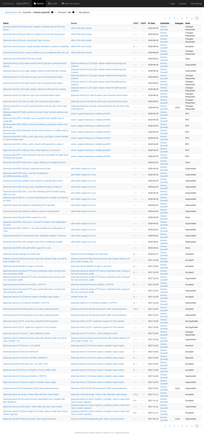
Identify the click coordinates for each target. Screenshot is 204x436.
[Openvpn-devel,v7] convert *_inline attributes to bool (26, 333)
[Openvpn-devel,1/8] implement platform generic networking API (31, 211)
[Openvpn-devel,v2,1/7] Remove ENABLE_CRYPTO (26, 303)
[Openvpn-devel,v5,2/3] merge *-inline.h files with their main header (32, 406)
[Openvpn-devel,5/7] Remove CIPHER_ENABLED (25, 358)
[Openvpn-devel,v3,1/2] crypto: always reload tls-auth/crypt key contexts (34, 71)
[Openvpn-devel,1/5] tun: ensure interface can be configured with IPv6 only (36, 52)
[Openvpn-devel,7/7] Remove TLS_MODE (21, 345)
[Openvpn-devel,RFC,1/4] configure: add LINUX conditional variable (33, 242)
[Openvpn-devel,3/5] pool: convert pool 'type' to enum (26, 40)
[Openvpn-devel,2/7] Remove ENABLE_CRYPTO (25, 376)
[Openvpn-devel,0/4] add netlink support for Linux (24, 217)
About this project (71, 3)
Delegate (179, 23)
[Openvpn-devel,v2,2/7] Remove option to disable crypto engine (31, 297)
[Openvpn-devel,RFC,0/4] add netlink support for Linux (27, 248)
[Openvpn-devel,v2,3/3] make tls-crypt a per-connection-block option (33, 77)
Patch (5, 23)
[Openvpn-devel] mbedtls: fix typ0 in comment (23, 266)
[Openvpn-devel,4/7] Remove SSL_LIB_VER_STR (25, 364)
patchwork (79, 433)
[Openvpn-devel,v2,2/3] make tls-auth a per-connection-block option (33, 83)
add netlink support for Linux (83, 168)
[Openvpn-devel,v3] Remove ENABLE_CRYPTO (24, 284)
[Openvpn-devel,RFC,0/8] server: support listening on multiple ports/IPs (34, 162)
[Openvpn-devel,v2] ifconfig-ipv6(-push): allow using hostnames (31, 388)
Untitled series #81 (79, 297)
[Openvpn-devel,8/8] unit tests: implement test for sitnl (26, 168)
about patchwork (122, 433)
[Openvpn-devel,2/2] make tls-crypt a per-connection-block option (31, 95)
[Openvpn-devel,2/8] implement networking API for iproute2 (29, 205)
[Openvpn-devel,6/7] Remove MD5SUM (20, 352)
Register (183, 3)
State (187, 23)
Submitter (164, 23)
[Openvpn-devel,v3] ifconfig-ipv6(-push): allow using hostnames (31, 315)
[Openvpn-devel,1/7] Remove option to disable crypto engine (97, 345)
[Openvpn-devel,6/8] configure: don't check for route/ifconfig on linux (33, 181)
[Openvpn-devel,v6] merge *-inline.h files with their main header (31, 394)
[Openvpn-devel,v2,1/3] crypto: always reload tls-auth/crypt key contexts (34, 89)
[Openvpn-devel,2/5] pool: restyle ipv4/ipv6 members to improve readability (36, 46)
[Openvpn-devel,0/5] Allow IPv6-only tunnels (22, 58)
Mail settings (196, 3)
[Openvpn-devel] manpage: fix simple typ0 (21, 254)
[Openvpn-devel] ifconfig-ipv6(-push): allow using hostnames (29, 419)
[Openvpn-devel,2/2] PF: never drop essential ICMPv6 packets (30, 321)
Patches (39, 3)
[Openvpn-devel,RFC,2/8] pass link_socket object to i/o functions (31, 150)
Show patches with (13, 12)
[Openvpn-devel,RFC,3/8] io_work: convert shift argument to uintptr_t (33, 144)
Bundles (53, 3)
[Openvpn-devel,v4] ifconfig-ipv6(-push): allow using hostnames (31, 309)
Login (172, 3)
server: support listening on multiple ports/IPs (90, 113)
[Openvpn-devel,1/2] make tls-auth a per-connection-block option (99, 95)
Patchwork (8, 3)
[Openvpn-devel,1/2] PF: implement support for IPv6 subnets (97, 321)
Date (153, 23)
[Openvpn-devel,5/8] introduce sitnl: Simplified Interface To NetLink (32, 187)
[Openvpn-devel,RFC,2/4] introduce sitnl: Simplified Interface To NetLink (34, 236)
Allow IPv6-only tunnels (81, 28)
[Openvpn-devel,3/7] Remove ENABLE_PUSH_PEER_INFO (29, 370)
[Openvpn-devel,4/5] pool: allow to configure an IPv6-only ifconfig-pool (34, 34)
